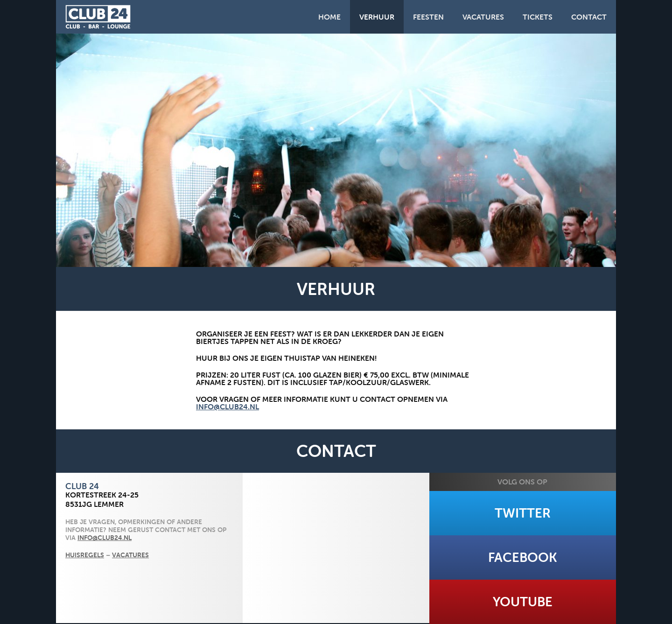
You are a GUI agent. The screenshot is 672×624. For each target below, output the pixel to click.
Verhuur (376, 16)
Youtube (523, 602)
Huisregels (84, 555)
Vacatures (483, 16)
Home (329, 16)
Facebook (522, 557)
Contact (589, 16)
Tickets (538, 16)
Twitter (523, 513)
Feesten (428, 16)
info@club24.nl (227, 406)
